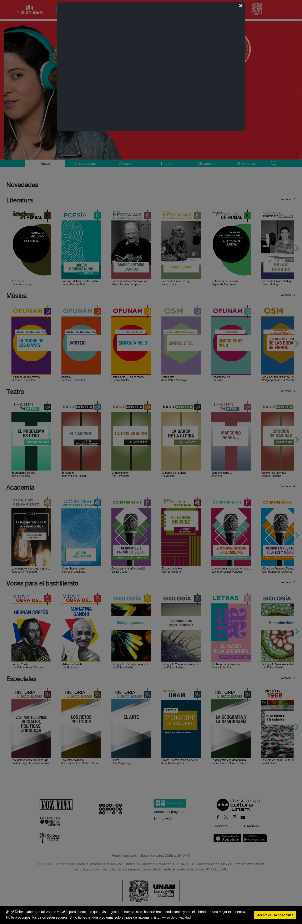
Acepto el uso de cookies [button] (275, 915)
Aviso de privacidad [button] (176, 917)
